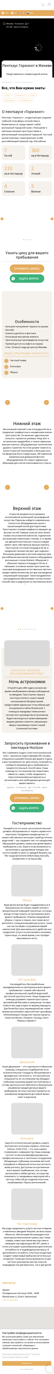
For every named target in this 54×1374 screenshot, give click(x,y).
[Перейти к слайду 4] (30, 239)
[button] (27, 268)
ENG (7, 13)
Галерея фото (9, 100)
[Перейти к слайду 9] (35, 629)
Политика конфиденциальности (16, 1354)
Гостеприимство (25, 100)
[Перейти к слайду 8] (33, 629)
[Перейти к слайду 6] (29, 629)
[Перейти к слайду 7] (31, 629)
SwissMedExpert (7, 82)
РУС (31, 13)
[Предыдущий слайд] (2, 218)
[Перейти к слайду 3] (28, 239)
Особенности (20, 95)
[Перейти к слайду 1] (23, 239)
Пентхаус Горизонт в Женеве (23, 82)
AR (15, 13)
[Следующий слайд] (52, 218)
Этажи (32, 95)
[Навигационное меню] (49, 4)
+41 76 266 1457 (10, 1299)
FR (23, 13)
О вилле (7, 95)
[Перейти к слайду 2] (25, 239)
